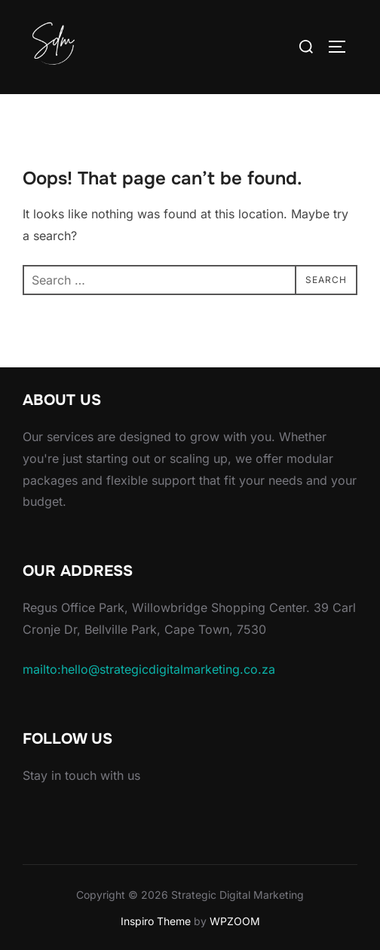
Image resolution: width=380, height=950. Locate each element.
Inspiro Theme (156, 921)
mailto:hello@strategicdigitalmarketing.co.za (149, 669)
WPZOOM (235, 921)
